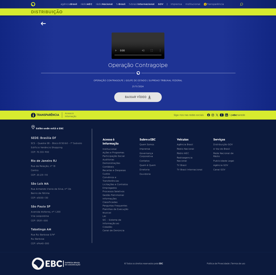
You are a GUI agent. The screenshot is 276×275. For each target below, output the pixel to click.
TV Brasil (182, 165)
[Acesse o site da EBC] (55, 264)
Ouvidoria (145, 174)
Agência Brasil (185, 144)
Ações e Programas (113, 152)
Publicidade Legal (223, 160)
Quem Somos (147, 144)
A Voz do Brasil (221, 149)
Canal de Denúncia (113, 230)
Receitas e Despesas (114, 170)
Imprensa (176, 4)
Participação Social (114, 156)
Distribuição (47, 12)
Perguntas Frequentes (115, 205)
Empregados (110, 188)
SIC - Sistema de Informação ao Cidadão (112, 223)
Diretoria (145, 169)
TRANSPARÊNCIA (45, 115)
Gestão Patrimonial (113, 195)
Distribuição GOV (223, 144)
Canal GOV (219, 169)
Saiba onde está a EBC (47, 128)
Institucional (193, 4)
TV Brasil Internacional (189, 169)
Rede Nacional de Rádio (223, 155)
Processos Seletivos (113, 191)
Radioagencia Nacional (185, 159)
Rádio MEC (183, 153)
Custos (106, 173)
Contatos (145, 160)
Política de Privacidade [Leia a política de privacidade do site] (218, 263)
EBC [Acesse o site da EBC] (161, 263)
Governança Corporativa (146, 155)
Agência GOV (220, 165)
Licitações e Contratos (115, 184)
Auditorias (108, 159)
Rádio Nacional (185, 149)
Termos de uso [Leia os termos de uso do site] (238, 263)
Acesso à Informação (70, 115)
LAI (104, 216)
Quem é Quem (148, 165)
